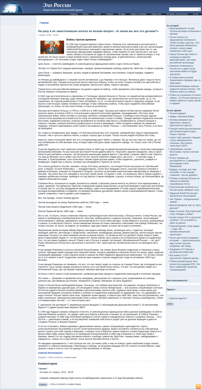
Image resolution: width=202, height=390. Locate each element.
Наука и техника (138, 14)
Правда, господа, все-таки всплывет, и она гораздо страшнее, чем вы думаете (183, 172)
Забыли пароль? (178, 298)
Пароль (171, 289)
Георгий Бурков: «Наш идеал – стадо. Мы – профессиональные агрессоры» (184, 230)
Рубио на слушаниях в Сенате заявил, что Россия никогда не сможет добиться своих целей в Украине (185, 99)
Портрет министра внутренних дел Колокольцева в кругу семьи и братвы (185, 131)
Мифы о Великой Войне (182, 116)
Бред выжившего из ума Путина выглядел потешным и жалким (185, 31)
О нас (195, 14)
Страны (109, 14)
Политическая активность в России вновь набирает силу (184, 188)
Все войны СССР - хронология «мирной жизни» (184, 256)
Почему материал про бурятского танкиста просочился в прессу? (181, 123)
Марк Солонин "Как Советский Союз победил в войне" (185, 212)
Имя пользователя (177, 280)
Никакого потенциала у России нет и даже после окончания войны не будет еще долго (183, 69)
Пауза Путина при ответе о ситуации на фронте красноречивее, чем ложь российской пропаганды (183, 58)
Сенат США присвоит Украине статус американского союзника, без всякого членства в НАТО (185, 141)
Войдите (42, 357)
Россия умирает (178, 113)
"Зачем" (43, 368)
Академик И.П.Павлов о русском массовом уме (182, 250)
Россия (97, 14)
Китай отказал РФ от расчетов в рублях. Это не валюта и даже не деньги (185, 220)
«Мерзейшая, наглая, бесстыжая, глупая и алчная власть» (184, 152)
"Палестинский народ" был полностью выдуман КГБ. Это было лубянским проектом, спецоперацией (185, 265)
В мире (122, 14)
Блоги (85, 14)
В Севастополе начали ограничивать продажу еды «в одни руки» (185, 80)
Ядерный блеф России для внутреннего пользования (183, 194)
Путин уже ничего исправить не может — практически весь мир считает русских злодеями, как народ (185, 241)
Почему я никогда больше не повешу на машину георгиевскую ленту (184, 181)
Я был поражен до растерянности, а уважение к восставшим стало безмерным (184, 162)
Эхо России (57, 5)
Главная (73, 14)
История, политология (176, 14)
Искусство (156, 14)
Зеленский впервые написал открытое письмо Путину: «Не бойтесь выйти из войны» (185, 89)
